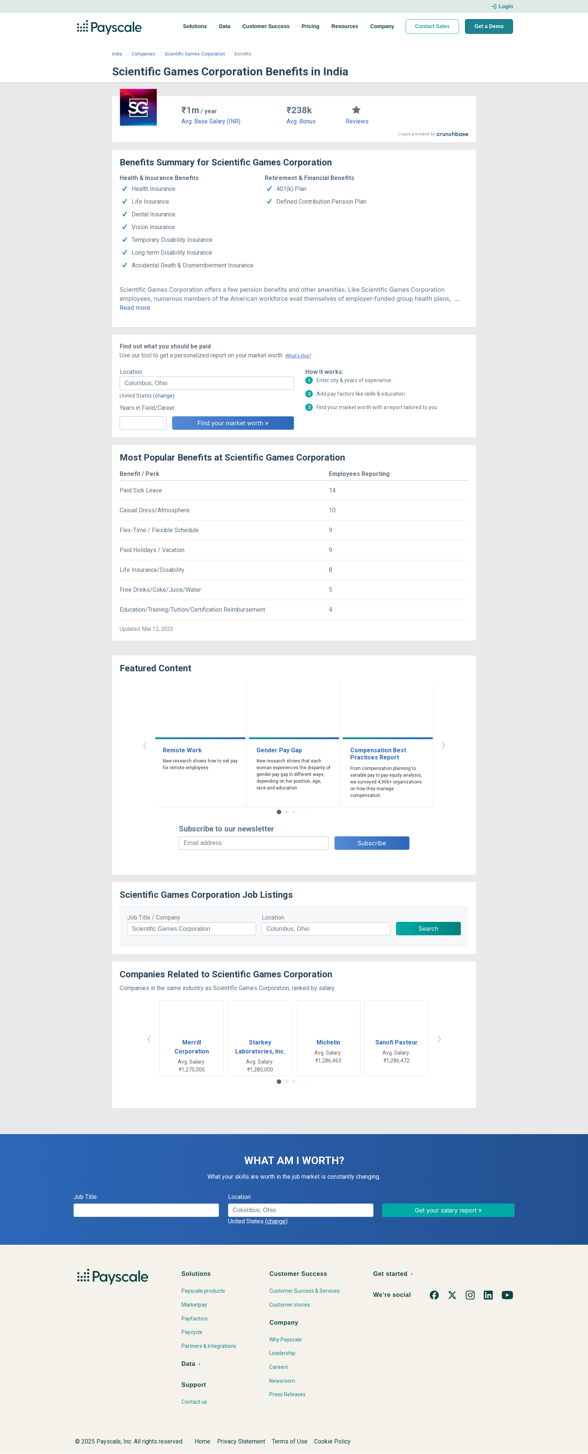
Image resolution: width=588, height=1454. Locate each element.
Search (428, 928)
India (117, 54)
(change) (163, 396)
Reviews (357, 121)
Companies (143, 54)
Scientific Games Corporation (195, 54)
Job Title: (86, 1196)
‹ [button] (144, 744)
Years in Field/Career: (148, 407)
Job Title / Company (153, 917)
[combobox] (207, 383)
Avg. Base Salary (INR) (211, 121)
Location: (131, 371)
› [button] (443, 744)
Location (273, 917)
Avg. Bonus (301, 121)
